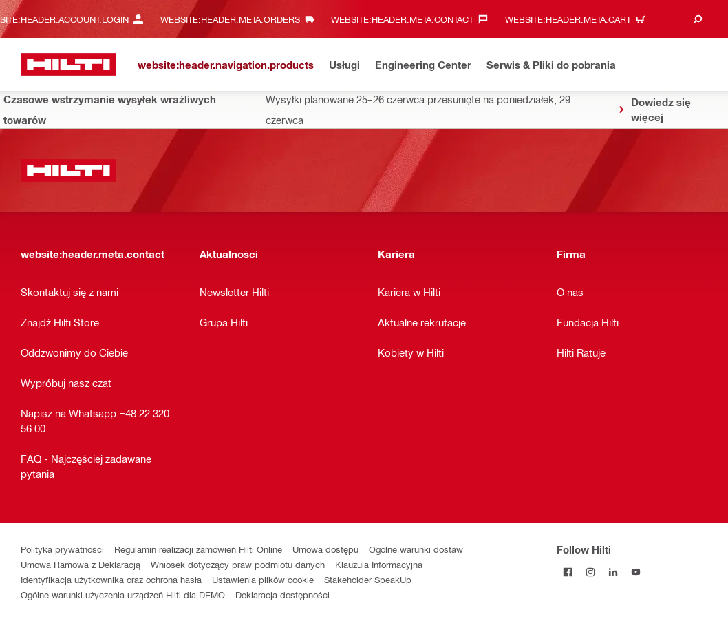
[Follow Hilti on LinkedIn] (613, 571)
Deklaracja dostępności (282, 594)
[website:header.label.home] (68, 64)
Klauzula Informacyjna (378, 564)
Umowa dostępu (325, 549)
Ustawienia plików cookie (263, 579)
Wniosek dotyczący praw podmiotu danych (238, 564)
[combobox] (684, 19)
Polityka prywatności (62, 549)
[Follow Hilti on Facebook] (568, 571)
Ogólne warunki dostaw (416, 549)
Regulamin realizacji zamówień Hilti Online (198, 549)
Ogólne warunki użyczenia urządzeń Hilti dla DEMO (123, 594)
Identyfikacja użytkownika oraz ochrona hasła (111, 579)
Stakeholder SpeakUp (367, 579)
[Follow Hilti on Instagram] (590, 571)
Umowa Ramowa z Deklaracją (80, 564)
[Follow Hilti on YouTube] (636, 571)
